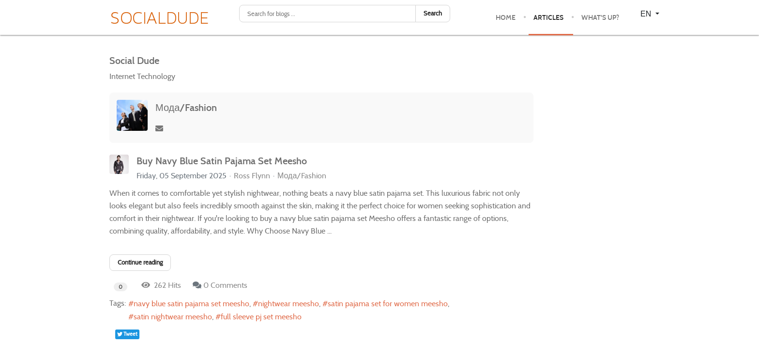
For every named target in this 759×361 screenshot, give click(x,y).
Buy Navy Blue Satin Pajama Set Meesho (222, 161)
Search (433, 13)
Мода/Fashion (186, 107)
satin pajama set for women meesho (388, 303)
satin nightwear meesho (173, 316)
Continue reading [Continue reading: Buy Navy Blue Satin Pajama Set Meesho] (140, 262)
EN (646, 14)
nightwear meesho (288, 303)
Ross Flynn (252, 175)
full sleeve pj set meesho (261, 316)
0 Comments (225, 285)
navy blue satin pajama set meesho (191, 303)
